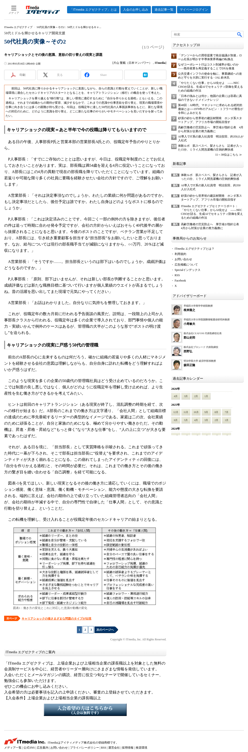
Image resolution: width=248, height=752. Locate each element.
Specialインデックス (188, 270)
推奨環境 (141, 747)
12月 (175, 412)
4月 (176, 396)
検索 (239, 34)
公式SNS (29, 747)
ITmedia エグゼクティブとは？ (194, 248)
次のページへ (105, 629)
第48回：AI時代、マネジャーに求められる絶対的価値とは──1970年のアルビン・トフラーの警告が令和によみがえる (210, 109)
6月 (176, 420)
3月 (186, 396)
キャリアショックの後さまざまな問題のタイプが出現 (56, 618)
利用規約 (180, 254)
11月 (186, 412)
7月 (226, 412)
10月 (196, 412)
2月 (196, 396)
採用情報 (127, 747)
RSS (177, 275)
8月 (216, 412)
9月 (206, 412)
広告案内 (42, 747)
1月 (206, 396)
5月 (186, 420)
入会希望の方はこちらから (85, 709)
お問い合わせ (183, 259)
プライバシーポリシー (84, 747)
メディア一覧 (13, 747)
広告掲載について (186, 264)
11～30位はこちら (226, 154)
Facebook (180, 280)
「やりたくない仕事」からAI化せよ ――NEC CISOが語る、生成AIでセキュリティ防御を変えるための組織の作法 (210, 86)
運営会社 (114, 747)
